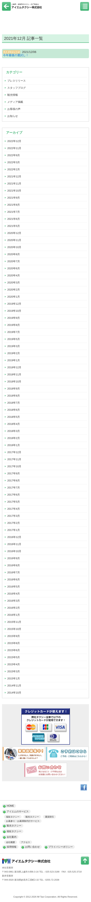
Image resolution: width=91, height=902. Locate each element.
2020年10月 (14, 247)
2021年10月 (14, 190)
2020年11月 (14, 240)
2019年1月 (13, 360)
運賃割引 (49, 817)
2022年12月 (14, 141)
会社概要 (10, 842)
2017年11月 (14, 459)
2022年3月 (13, 162)
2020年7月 (13, 261)
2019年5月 (13, 339)
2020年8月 (13, 254)
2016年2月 (13, 607)
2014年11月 (14, 685)
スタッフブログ (16, 87)
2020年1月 (13, 296)
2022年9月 (13, 155)
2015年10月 (14, 628)
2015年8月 (13, 643)
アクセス (25, 842)
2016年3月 (13, 600)
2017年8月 (13, 480)
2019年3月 (13, 346)
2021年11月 (14, 183)
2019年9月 (13, 317)
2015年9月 (13, 636)
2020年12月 (14, 233)
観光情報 (12, 94)
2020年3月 (13, 282)
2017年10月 (14, 466)
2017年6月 (13, 494)
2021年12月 (14, 176)
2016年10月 (14, 551)
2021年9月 (13, 197)
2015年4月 (13, 664)
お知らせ (12, 116)
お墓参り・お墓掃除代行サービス (23, 821)
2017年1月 (13, 530)
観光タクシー (32, 817)
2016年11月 (14, 544)
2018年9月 (13, 388)
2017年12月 (14, 452)
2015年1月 (13, 678)
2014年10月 (14, 692)
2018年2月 (13, 438)
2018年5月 (13, 416)
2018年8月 (13, 395)
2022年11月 (14, 148)
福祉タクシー (12, 817)
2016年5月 (13, 586)
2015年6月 (13, 650)
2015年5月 (13, 657)
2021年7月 (13, 211)
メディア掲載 (15, 101)
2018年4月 (13, 423)
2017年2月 (13, 522)
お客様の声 (13, 109)
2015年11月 (14, 621)
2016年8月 (13, 565)
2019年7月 (13, 332)
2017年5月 (13, 501)
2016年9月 (13, 558)
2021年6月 (13, 218)
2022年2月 (13, 169)
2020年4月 (13, 275)
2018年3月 (13, 431)
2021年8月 (13, 204)
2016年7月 (13, 572)
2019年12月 (14, 303)
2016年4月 (13, 593)
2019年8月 (13, 324)
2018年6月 (13, 409)
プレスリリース (16, 80)
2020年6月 (13, 268)
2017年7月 (13, 487)
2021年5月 (13, 225)
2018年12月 (14, 367)
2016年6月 (13, 579)
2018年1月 (13, 445)
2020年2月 (13, 289)
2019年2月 (13, 353)
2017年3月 (13, 515)
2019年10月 (14, 310)
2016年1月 (13, 614)
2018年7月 (13, 402)
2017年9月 (13, 473)
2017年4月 (13, 508)
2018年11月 (14, 374)
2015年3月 (13, 671)
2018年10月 (14, 381)
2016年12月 (14, 537)
